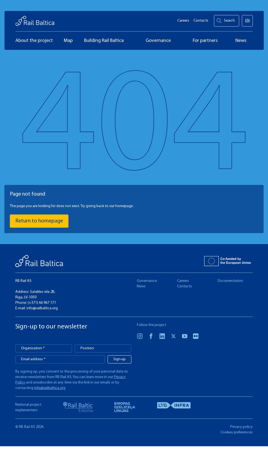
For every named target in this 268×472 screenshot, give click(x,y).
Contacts (201, 19)
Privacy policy (241, 427)
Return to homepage (39, 221)
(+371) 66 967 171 (42, 303)
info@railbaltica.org (42, 308)
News (141, 286)
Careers (183, 19)
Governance (147, 281)
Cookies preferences (236, 432)
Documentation (230, 281)
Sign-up (119, 359)
